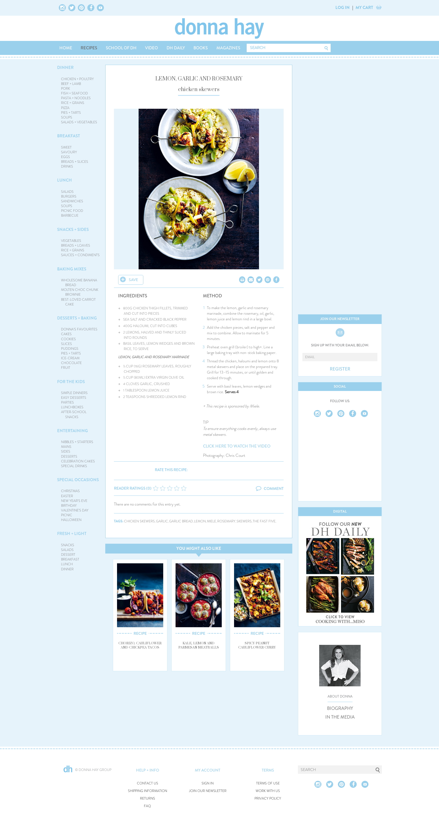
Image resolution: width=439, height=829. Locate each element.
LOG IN (342, 7)
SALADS (67, 191)
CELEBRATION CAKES (78, 461)
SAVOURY (69, 152)
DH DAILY (176, 48)
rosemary (226, 521)
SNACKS (67, 545)
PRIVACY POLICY (267, 798)
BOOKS (200, 48)
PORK (65, 88)
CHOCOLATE (71, 362)
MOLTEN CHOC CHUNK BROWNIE (79, 292)
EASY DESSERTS (73, 397)
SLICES (66, 343)
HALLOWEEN (71, 519)
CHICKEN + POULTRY (77, 79)
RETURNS (147, 798)
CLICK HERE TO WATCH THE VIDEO (236, 446)
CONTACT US (147, 783)
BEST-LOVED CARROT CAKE (78, 302)
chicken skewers (139, 521)
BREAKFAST (68, 136)
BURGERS (68, 196)
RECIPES (89, 48)
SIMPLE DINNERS (74, 392)
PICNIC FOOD (72, 210)
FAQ (147, 806)
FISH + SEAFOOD (74, 93)
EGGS (65, 156)
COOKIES (68, 339)
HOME (65, 48)
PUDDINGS (69, 348)
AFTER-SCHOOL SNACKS (74, 414)
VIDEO (151, 48)
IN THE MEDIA (340, 717)
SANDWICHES (72, 201)
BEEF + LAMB (71, 83)
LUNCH (64, 180)
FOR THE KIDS (71, 382)
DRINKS (67, 166)
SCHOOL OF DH (121, 48)
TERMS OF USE (268, 783)
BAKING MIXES (71, 269)
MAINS (66, 446)
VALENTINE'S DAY (74, 510)
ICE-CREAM (70, 358)
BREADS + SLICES (74, 161)
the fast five (264, 521)
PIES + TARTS (71, 112)
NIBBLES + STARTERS (77, 441)
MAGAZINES (228, 48)
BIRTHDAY (69, 505)
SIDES (65, 451)
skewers (244, 521)
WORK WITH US (268, 791)
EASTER (67, 496)
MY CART (364, 7)
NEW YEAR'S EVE (74, 500)
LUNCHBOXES (72, 407)
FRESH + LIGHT (72, 534)
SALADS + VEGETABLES (79, 122)
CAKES (66, 334)
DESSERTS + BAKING (77, 318)
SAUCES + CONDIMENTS (80, 255)
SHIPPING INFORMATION (147, 791)
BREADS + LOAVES (75, 245)
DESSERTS (69, 456)
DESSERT (68, 554)
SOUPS (66, 117)
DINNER (65, 67)
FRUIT (65, 367)
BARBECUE (69, 215)
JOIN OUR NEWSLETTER (207, 791)
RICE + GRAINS (72, 102)
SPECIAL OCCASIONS (78, 480)
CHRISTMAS (70, 491)
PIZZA (65, 107)
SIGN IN (208, 783)
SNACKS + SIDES (73, 229)
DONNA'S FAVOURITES (79, 329)
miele (211, 521)
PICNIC (66, 515)
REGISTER (340, 369)
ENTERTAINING (72, 431)
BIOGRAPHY (340, 708)
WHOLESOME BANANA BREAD (79, 283)
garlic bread (181, 521)
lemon (200, 521)
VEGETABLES (71, 240)
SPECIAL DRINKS (74, 466)
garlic (162, 521)
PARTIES (67, 402)
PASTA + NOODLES (76, 98)
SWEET (66, 147)
